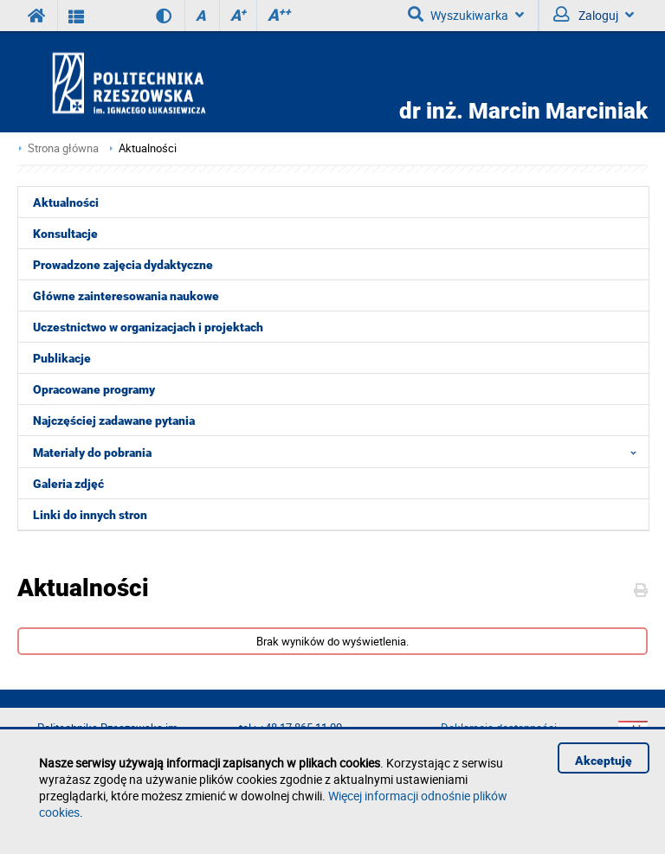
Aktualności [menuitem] (66, 202)
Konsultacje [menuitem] (65, 234)
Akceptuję (603, 760)
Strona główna (63, 148)
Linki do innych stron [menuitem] (90, 515)
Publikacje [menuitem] (62, 358)
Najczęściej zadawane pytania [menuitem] (114, 420)
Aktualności (148, 148)
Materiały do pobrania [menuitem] (340, 452)
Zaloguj (593, 14)
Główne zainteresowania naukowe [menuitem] (126, 296)
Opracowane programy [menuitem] (94, 389)
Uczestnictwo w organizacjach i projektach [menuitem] (148, 327)
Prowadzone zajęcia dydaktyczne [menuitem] (123, 265)
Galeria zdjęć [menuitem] (68, 484)
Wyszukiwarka (466, 14)
